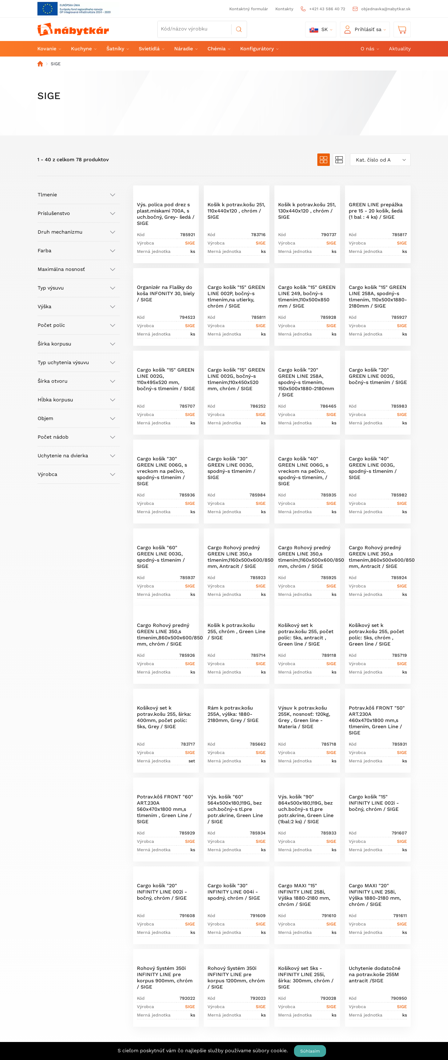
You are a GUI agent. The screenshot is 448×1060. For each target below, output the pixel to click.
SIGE (190, 242)
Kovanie (48, 49)
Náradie (185, 49)
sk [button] (319, 29)
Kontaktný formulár (248, 9)
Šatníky (117, 49)
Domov (40, 63)
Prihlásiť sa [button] (362, 29)
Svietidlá (151, 49)
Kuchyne (83, 49)
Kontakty (284, 9)
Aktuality (400, 49)
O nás (369, 49)
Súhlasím (310, 1051)
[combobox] (380, 159)
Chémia (219, 49)
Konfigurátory (259, 49)
